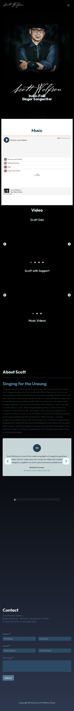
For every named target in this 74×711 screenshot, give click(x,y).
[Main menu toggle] (68, 5)
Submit (8, 677)
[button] (5, 244)
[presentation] (8, 461)
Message (8, 658)
